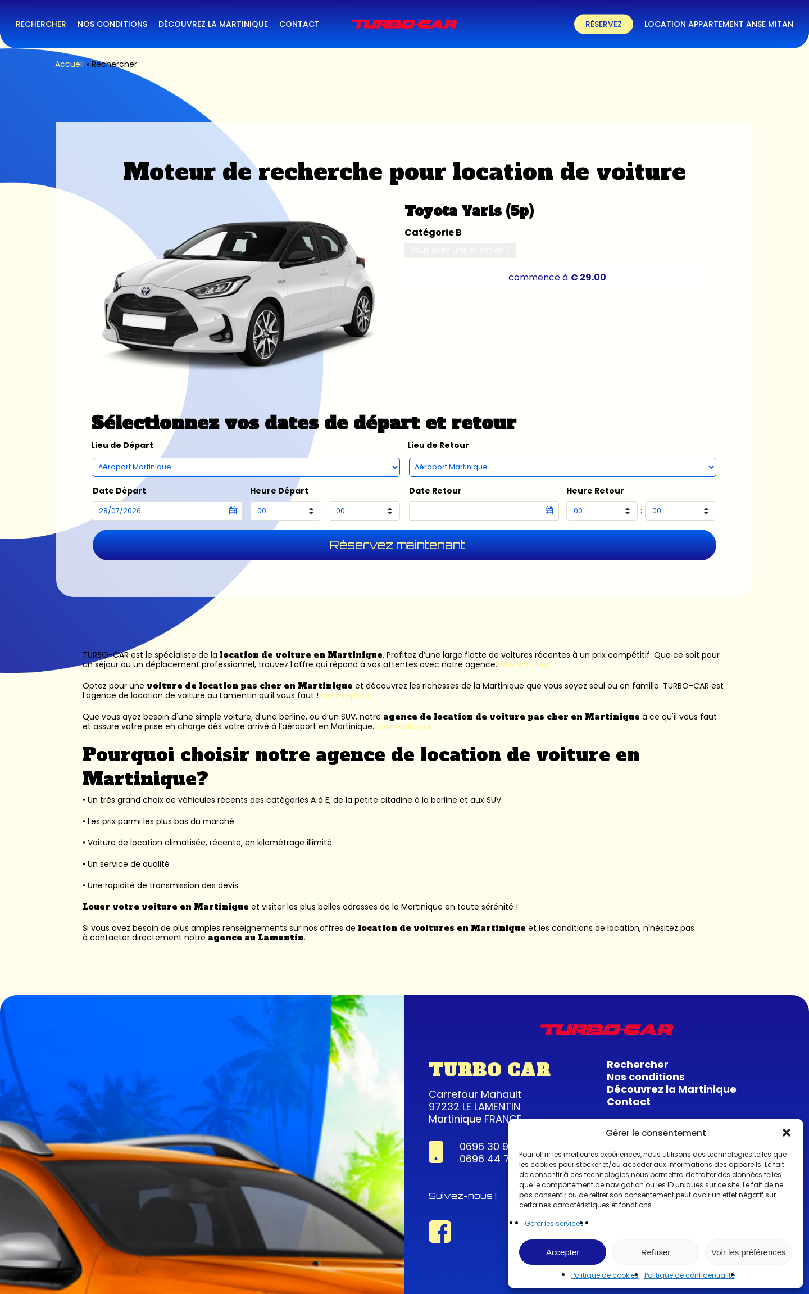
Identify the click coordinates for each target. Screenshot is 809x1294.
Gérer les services (554, 1223)
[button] (786, 1132)
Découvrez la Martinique (672, 1089)
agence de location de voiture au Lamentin (171, 695)
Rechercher (638, 1064)
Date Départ (119, 491)
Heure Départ (279, 491)
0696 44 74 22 (495, 1159)
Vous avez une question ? (460, 250)
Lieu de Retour (438, 445)
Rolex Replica (344, 695)
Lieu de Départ (122, 445)
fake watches (524, 664)
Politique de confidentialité (689, 1275)
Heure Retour (595, 491)
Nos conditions (646, 1077)
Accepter (562, 1252)
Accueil (69, 64)
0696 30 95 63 (495, 1146)
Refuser (656, 1252)
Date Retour (435, 491)
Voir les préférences (748, 1252)
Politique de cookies (605, 1275)
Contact (629, 1101)
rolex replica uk (403, 726)
